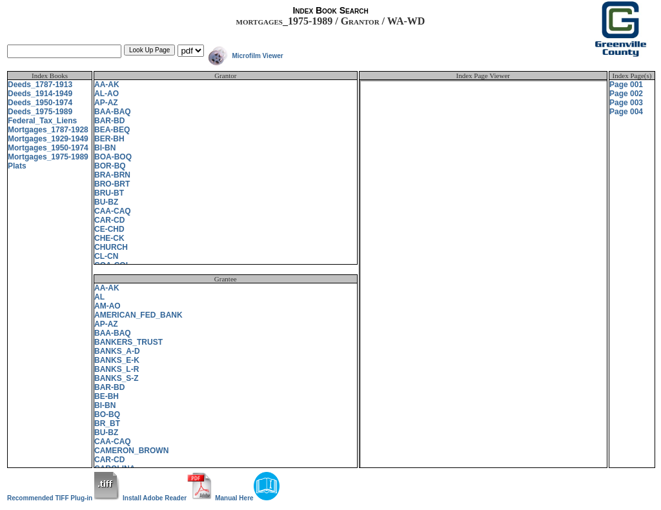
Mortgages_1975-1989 (48, 156)
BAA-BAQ (112, 111)
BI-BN (105, 147)
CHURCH (111, 247)
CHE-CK (109, 238)
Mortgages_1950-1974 (48, 147)
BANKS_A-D (117, 351)
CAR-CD (109, 220)
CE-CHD (109, 229)
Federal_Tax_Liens (42, 120)
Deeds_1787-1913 (40, 84)
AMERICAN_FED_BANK (138, 315)
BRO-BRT (112, 184)
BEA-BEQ (112, 129)
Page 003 (626, 102)
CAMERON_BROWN (131, 450)
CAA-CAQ (112, 211)
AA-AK (106, 84)
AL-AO (106, 93)
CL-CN (106, 256)
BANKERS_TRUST (128, 342)
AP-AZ (106, 102)
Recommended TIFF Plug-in (63, 498)
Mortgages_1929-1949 (48, 138)
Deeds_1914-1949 (40, 93)
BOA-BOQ (113, 156)
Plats (17, 165)
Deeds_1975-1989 (40, 111)
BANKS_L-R (116, 369)
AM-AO (107, 306)
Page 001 (626, 84)
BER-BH (109, 138)
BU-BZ (106, 202)
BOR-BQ (110, 165)
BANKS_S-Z (116, 378)
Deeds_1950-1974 (40, 102)
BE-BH (106, 396)
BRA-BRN (112, 174)
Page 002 (626, 93)
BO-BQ (107, 414)
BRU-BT (109, 193)
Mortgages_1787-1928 (48, 129)
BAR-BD (109, 120)
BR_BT (107, 423)
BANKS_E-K (116, 360)
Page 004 (626, 111)
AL (99, 296)
